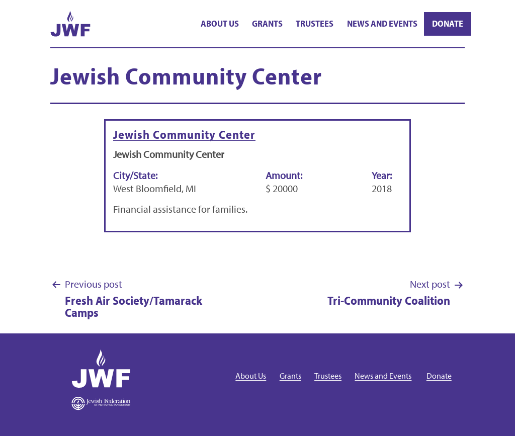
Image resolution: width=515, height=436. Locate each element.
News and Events (382, 23)
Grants (267, 23)
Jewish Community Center (184, 134)
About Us (220, 23)
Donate (447, 23)
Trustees (314, 23)
